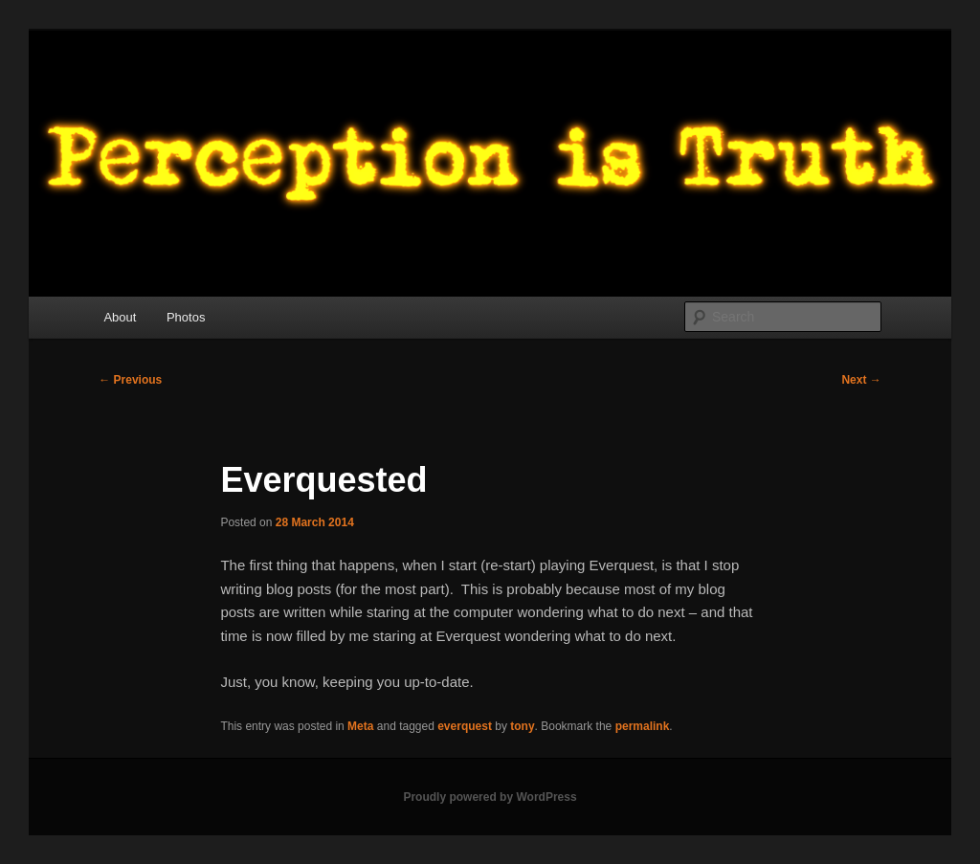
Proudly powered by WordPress (489, 797)
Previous (130, 380)
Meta (360, 726)
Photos (186, 317)
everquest (464, 726)
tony (522, 726)
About (119, 317)
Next (860, 380)
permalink (642, 726)
